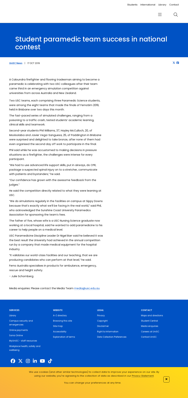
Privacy (101, 315)
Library (162, 4)
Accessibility (59, 331)
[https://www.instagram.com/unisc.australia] (28, 361)
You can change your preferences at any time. (92, 382)
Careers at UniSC (150, 331)
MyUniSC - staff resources (23, 340)
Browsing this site (62, 320)
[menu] (159, 14)
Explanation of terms (64, 336)
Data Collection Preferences (111, 336)
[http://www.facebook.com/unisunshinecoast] (13, 361)
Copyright (102, 320)
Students (132, 4)
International (147, 4)
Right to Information (107, 331)
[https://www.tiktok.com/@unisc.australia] (50, 361)
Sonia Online (16, 335)
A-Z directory (60, 315)
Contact (174, 4)
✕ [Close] (166, 379)
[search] (175, 14)
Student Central (149, 320)
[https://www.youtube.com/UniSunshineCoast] (42, 361)
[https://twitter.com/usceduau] (20, 361)
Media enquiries (149, 326)
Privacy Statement (143, 376)
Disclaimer (103, 326)
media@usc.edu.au (87, 288)
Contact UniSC (149, 336)
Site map (58, 326)
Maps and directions (152, 315)
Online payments (18, 330)
